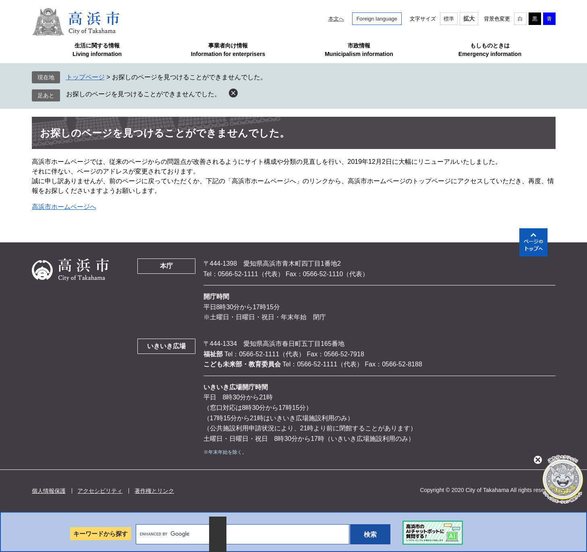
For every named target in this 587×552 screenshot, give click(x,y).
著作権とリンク (154, 491)
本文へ (336, 19)
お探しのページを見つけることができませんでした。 (143, 94)
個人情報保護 (49, 491)
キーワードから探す (100, 533)
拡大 (469, 18)
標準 (449, 19)
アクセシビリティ (99, 491)
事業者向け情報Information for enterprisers (228, 49)
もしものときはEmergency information (489, 49)
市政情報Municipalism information (359, 49)
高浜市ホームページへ (64, 206)
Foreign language (377, 19)
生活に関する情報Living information (97, 49)
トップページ (85, 77)
